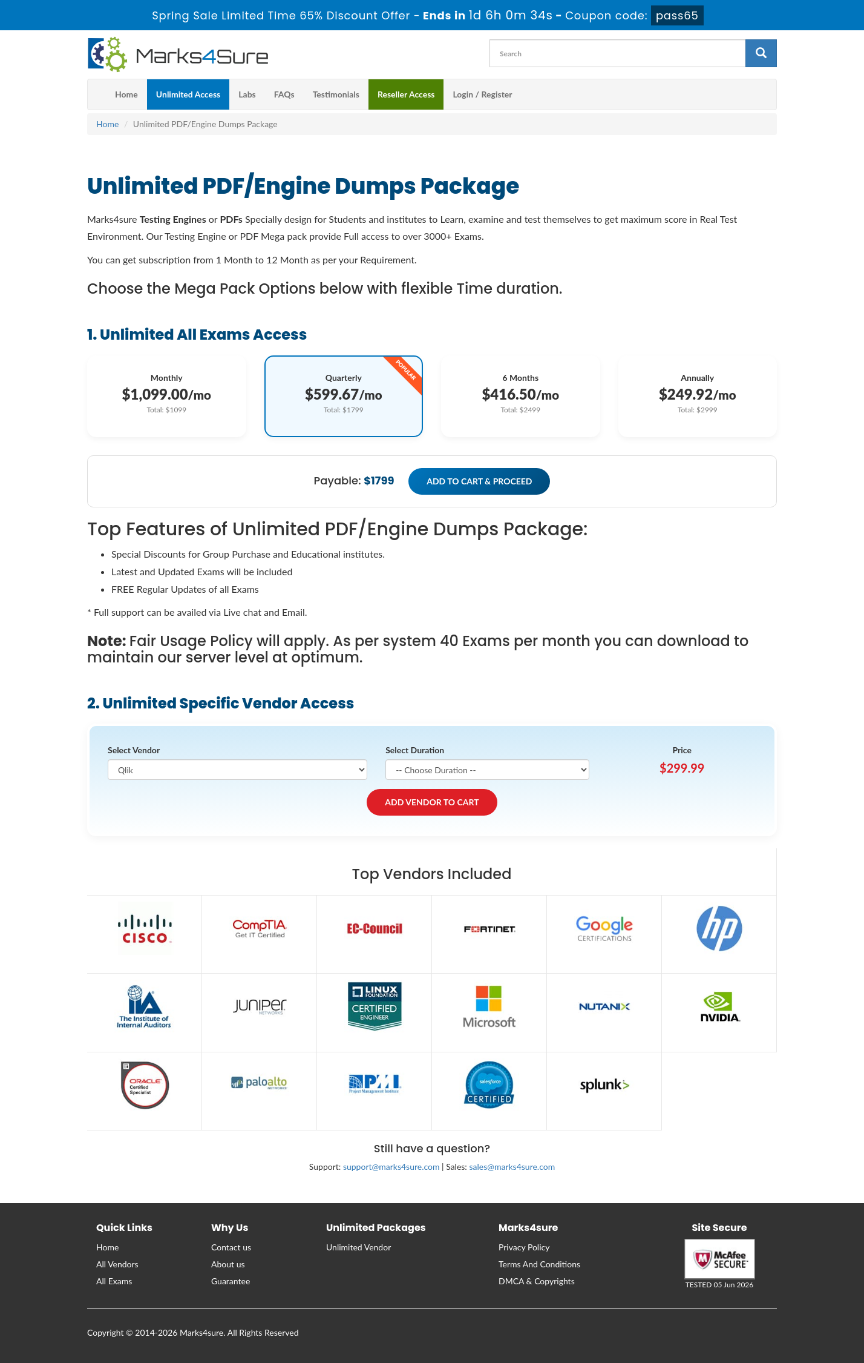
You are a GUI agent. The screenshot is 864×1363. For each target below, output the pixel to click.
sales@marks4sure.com (512, 1166)
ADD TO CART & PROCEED (479, 481)
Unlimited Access (188, 94)
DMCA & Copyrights (537, 1281)
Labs (246, 94)
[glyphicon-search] (761, 53)
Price (682, 750)
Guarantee (230, 1281)
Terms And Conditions (539, 1264)
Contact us (231, 1247)
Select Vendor (134, 750)
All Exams (114, 1281)
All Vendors (117, 1264)
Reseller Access (406, 94)
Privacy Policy (524, 1247)
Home (126, 94)
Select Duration (414, 750)
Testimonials (336, 94)
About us (228, 1264)
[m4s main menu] (97, 94)
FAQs (284, 94)
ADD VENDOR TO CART (432, 802)
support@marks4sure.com (391, 1166)
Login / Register (482, 94)
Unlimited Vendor (358, 1247)
